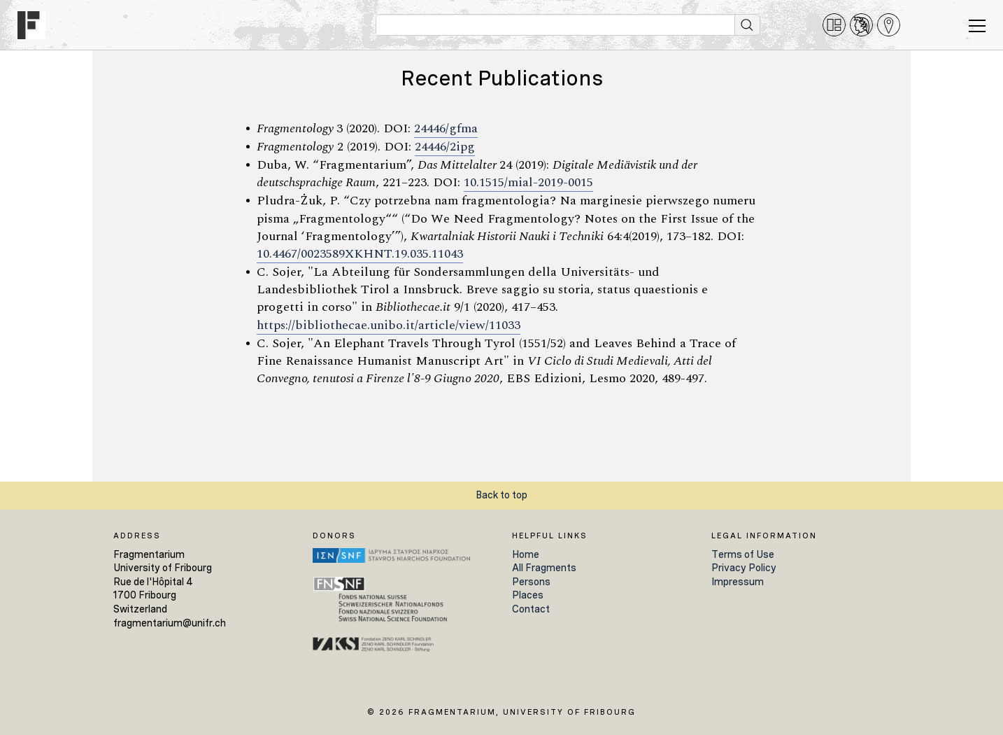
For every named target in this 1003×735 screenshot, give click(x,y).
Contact (531, 609)
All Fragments (544, 567)
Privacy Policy (743, 567)
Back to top (501, 494)
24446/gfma (446, 129)
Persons (531, 581)
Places (527, 595)
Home (525, 554)
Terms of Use (742, 554)
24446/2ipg (445, 147)
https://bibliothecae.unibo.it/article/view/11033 (388, 325)
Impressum (737, 581)
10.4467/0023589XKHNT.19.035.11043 (360, 254)
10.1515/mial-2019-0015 (528, 183)
